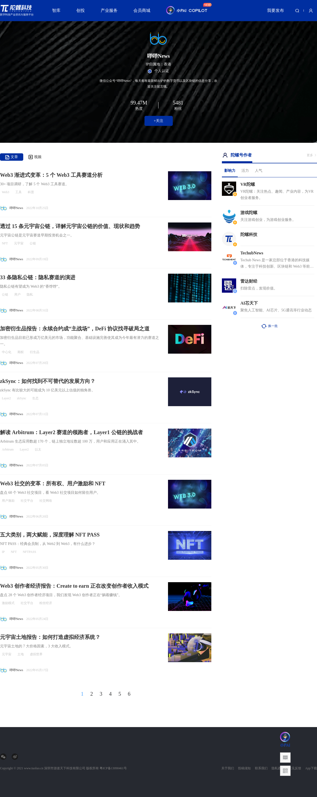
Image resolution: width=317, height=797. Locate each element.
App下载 (311, 768)
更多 (312, 155)
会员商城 (141, 10)
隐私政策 (278, 768)
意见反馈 (294, 768)
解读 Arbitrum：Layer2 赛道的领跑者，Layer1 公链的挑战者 (71, 432)
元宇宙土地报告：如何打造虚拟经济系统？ (50, 637)
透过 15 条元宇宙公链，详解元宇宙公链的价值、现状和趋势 (70, 226)
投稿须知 (244, 768)
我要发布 (275, 10)
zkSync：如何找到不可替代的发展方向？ (47, 381)
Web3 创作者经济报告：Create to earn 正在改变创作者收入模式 (74, 586)
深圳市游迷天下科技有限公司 (64, 768)
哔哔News (16, 208)
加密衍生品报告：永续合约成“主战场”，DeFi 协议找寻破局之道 (75, 328)
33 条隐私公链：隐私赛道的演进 (37, 277)
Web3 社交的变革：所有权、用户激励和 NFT (52, 483)
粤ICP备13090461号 (113, 768)
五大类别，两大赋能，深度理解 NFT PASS (50, 535)
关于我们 (227, 768)
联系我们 (261, 768)
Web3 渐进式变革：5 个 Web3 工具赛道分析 (51, 175)
